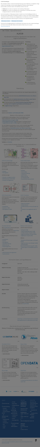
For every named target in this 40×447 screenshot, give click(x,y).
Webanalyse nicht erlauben (17, 21)
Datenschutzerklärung (5, 26)
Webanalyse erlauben (6, 21)
